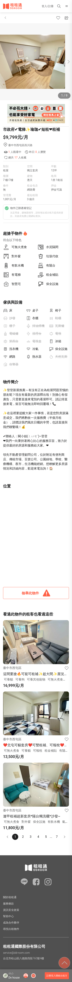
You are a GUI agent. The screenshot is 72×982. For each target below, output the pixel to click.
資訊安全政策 (11, 909)
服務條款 (8, 903)
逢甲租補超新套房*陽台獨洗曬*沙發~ (31, 816)
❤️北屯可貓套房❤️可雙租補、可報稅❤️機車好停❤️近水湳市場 (35, 745)
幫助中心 (8, 916)
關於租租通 (10, 897)
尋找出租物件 (11, 928)
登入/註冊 (48, 6)
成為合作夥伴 (11, 922)
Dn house (14, 977)
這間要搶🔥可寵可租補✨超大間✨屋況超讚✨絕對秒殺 (35, 674)
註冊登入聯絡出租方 (56, 975)
